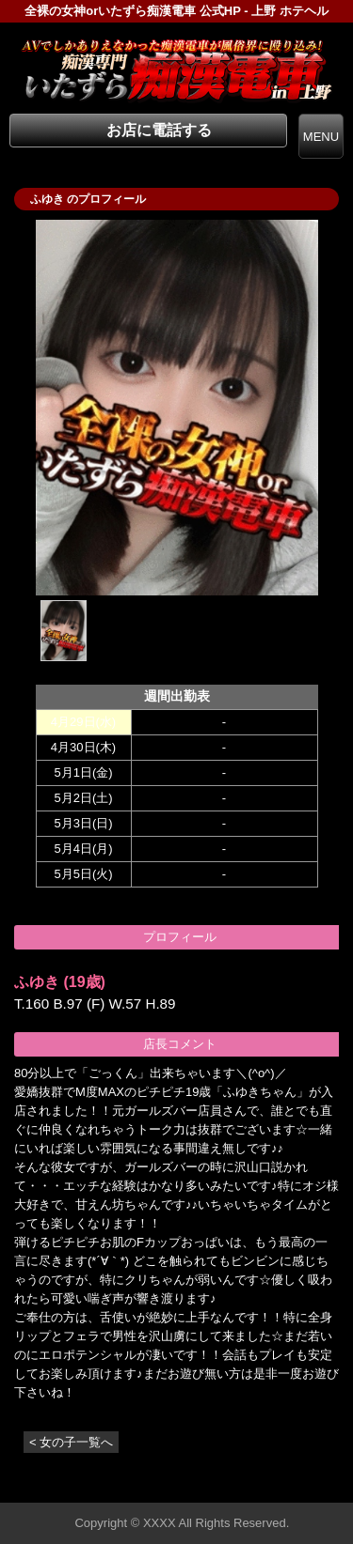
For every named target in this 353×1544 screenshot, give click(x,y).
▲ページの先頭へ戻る (282, 1485)
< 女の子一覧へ (71, 1442)
